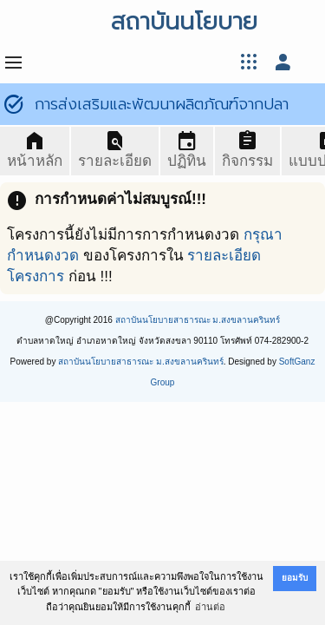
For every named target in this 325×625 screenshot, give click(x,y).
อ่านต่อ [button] (210, 607)
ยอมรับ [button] (295, 577)
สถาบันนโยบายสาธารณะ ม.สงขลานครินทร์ (198, 320)
